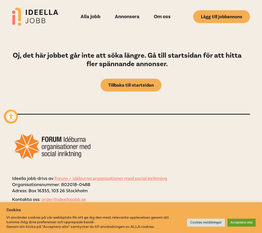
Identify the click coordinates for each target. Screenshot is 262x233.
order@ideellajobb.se (63, 199)
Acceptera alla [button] (242, 222)
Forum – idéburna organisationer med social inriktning (110, 178)
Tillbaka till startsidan (131, 85)
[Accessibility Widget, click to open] (11, 116)
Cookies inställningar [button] (206, 222)
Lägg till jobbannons (221, 16)
